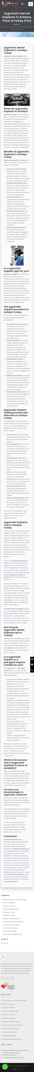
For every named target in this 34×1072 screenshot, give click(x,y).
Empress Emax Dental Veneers (13, 922)
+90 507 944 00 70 (10, 1055)
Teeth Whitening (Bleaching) (12, 934)
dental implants (9, 117)
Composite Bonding (9, 931)
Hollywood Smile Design (11, 909)
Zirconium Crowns (9, 912)
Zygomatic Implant (9, 915)
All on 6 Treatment (9, 906)
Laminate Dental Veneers (11, 925)
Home (16, 24)
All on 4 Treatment (9, 903)
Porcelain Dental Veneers (11, 919)
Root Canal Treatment (10, 928)
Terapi (20, 1069)
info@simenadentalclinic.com (13, 1057)
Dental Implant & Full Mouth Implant (15, 900)
